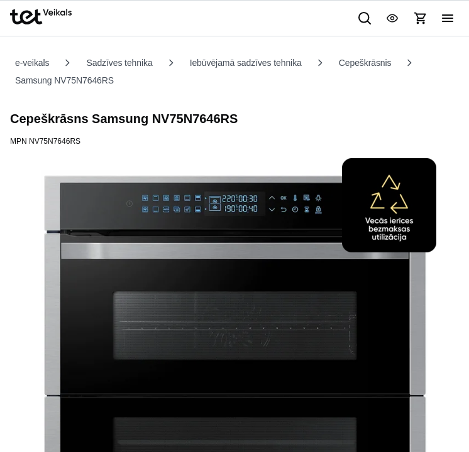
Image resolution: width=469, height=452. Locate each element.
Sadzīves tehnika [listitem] (129, 62)
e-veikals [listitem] (35, 62)
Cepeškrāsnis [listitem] (396, 62)
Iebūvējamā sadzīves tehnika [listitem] (267, 62)
